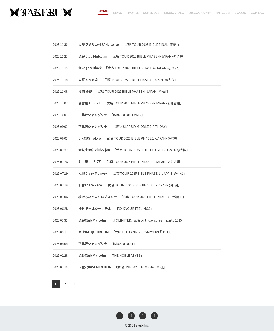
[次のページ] (82, 284)
